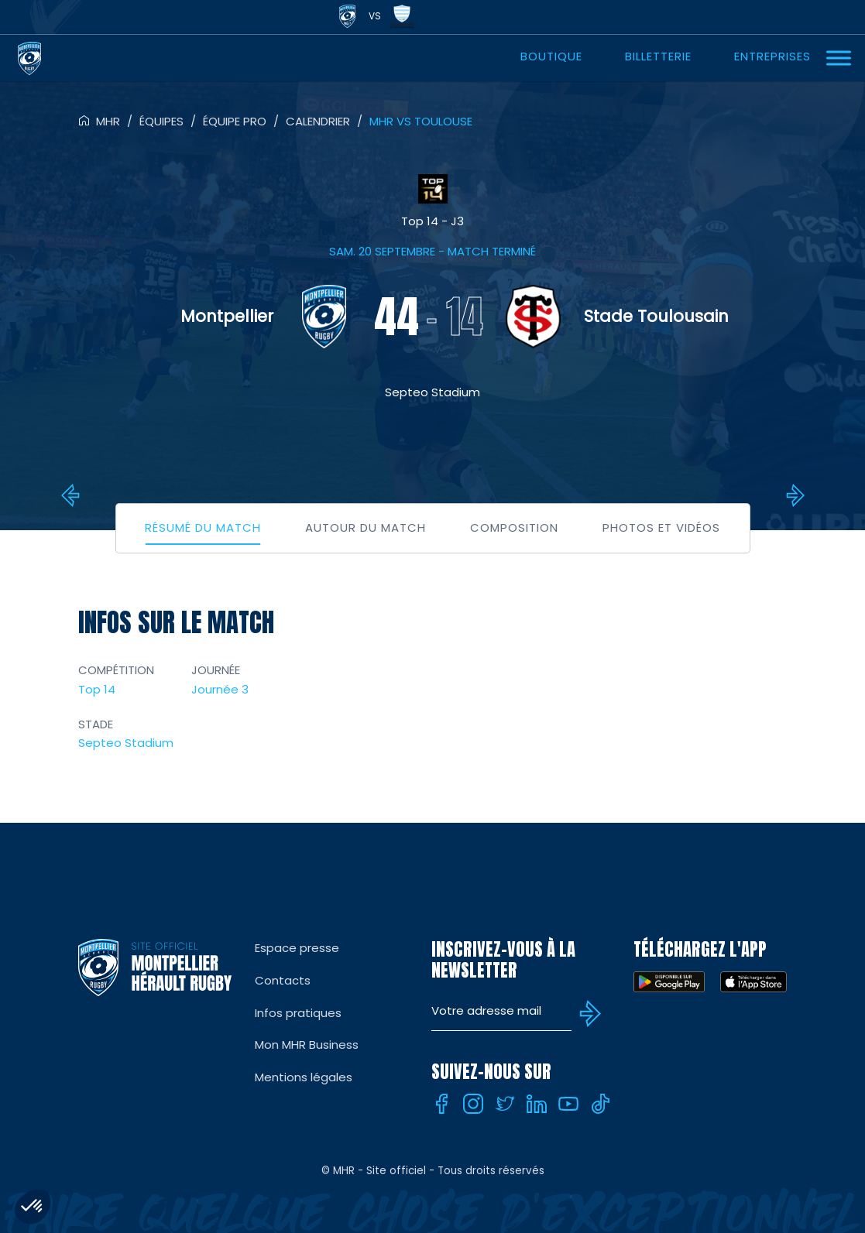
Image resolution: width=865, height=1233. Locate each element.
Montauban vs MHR (793, 495)
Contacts (283, 980)
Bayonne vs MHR (72, 495)
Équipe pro (234, 121)
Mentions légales (303, 1077)
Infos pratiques (298, 1013)
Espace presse (297, 948)
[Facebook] (441, 1104)
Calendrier (318, 121)
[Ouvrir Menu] (838, 57)
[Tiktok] (600, 1104)
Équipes (161, 121)
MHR (108, 121)
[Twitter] (505, 1104)
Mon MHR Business (307, 1044)
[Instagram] (473, 1104)
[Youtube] (568, 1104)
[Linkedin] (537, 1104)
